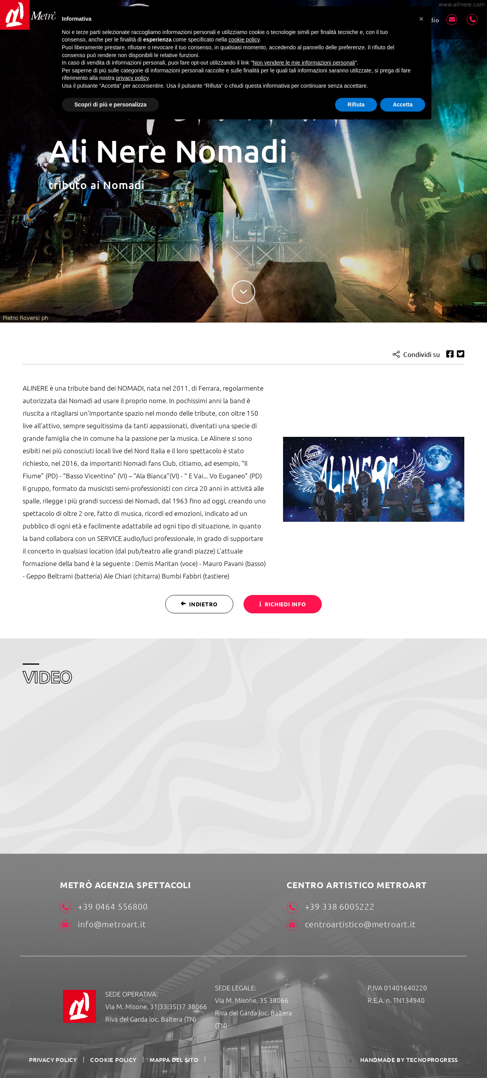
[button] (421, 19)
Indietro (199, 603)
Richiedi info (283, 603)
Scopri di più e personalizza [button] (110, 104)
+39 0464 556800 (104, 907)
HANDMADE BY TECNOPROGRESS (412, 1059)
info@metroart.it (103, 925)
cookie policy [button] (244, 39)
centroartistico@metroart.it (351, 925)
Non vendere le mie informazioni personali (304, 62)
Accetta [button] (403, 104)
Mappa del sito (167, 1059)
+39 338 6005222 (330, 907)
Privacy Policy (52, 1059)
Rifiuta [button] (356, 104)
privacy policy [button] (132, 78)
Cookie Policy (109, 1059)
